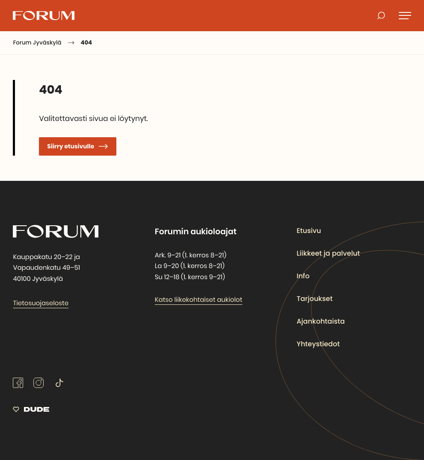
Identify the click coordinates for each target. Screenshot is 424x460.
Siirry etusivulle (71, 146)
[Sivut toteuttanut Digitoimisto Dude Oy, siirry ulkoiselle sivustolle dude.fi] (31, 411)
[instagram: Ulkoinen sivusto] (38, 386)
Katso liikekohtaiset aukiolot (199, 299)
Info (303, 276)
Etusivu (309, 231)
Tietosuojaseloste (40, 303)
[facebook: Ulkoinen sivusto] (18, 386)
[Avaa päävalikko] (405, 15)
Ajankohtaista (321, 321)
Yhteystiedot (318, 344)
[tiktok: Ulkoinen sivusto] (59, 386)
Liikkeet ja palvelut (328, 253)
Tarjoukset (315, 299)
